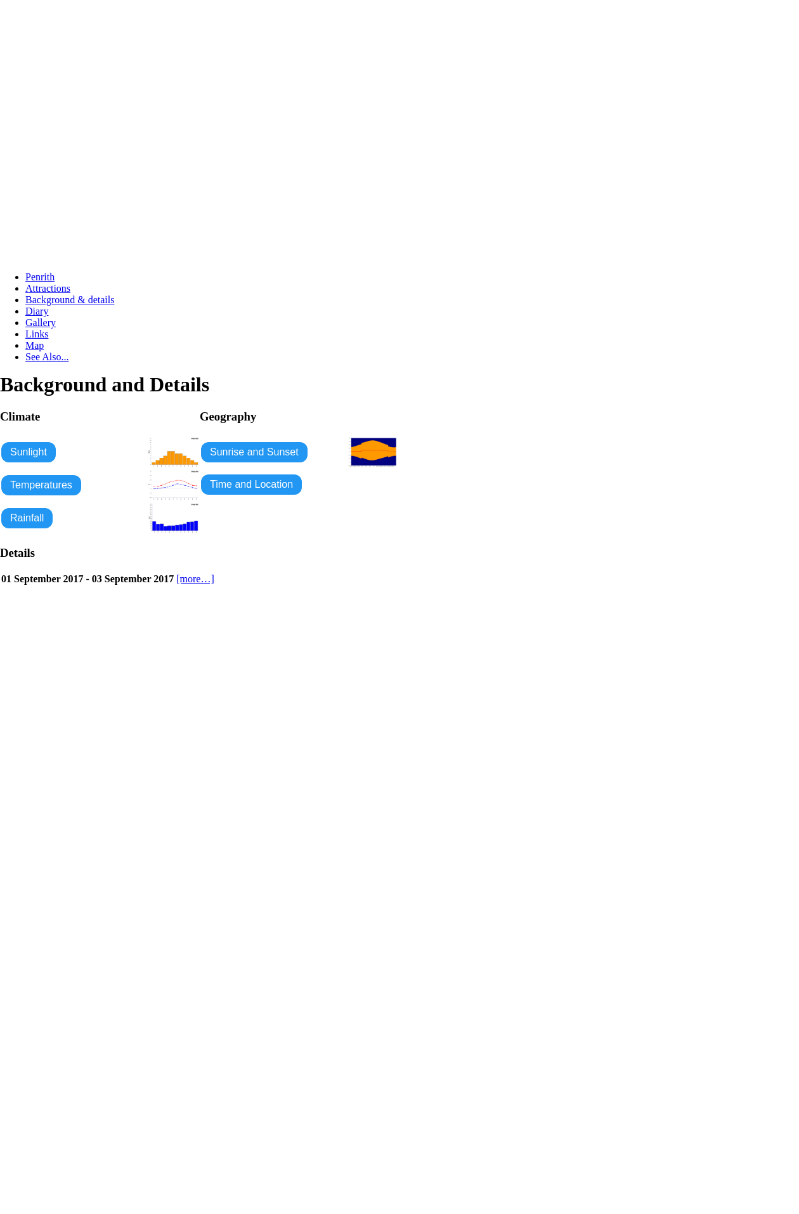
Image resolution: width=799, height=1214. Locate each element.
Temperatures (41, 485)
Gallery (40, 322)
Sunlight (28, 452)
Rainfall (27, 517)
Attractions (47, 288)
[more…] (195, 578)
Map (34, 345)
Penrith (40, 276)
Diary (36, 311)
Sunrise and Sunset (254, 452)
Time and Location (251, 484)
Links (36, 334)
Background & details (69, 299)
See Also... (46, 356)
